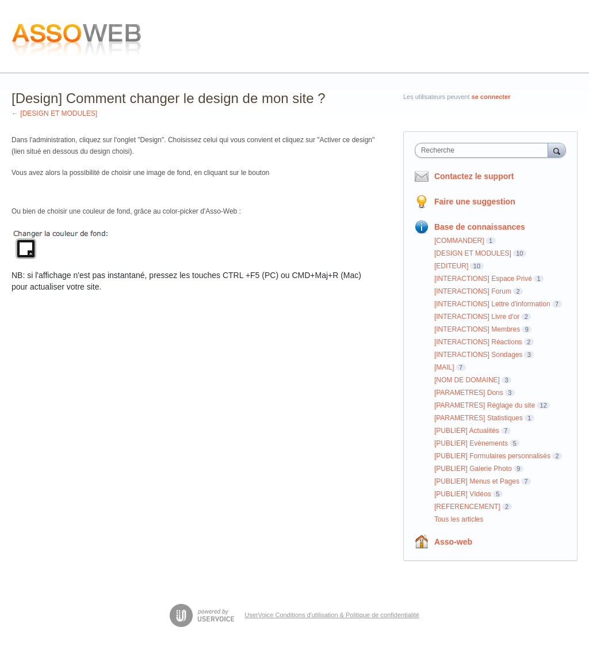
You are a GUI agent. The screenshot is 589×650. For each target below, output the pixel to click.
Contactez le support (474, 176)
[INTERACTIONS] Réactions (478, 342)
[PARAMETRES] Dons (468, 393)
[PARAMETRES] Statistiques (478, 418)
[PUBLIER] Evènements (471, 443)
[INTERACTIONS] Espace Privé (483, 279)
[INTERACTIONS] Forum (472, 291)
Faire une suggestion (474, 201)
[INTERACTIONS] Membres (477, 329)
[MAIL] (444, 367)
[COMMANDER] (459, 241)
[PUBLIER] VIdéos (462, 494)
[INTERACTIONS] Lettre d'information (492, 304)
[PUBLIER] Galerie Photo (473, 469)
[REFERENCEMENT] (467, 507)
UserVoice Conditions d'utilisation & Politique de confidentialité (331, 614)
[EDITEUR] (451, 266)
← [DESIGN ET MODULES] (54, 113)
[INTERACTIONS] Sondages (478, 355)
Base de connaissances (479, 226)
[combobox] (484, 150)
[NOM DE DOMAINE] (467, 380)
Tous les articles (458, 519)
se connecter (491, 96)
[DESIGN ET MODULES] (472, 253)
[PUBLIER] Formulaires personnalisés (492, 456)
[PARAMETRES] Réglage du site (484, 405)
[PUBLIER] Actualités (466, 431)
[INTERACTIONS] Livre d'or (476, 317)
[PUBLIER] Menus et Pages (476, 481)
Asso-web (453, 541)
